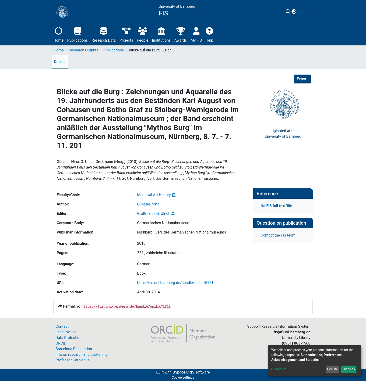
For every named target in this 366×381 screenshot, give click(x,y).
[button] (294, 12)
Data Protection (68, 337)
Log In (302, 12)
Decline (332, 369)
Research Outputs (83, 50)
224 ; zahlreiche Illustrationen (161, 253)
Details (59, 61)
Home (58, 34)
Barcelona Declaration (74, 349)
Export (302, 79)
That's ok (348, 369)
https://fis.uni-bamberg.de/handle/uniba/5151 (175, 282)
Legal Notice (66, 332)
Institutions (161, 34)
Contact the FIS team (278, 235)
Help (209, 34)
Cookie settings (183, 377)
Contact (62, 326)
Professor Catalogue (73, 360)
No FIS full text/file (276, 206)
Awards (180, 34)
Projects (126, 34)
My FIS (196, 34)
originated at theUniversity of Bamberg (283, 134)
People (142, 34)
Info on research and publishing (82, 354)
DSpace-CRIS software (191, 372)
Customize (279, 369)
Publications (77, 34)
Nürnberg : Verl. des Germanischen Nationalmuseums (181, 232)
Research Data (104, 34)
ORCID (61, 343)
